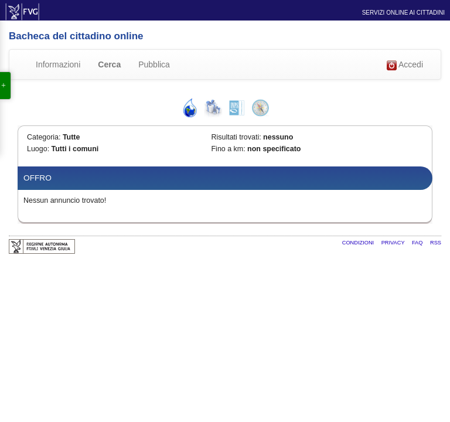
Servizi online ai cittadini (403, 12)
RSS (435, 243)
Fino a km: (229, 149)
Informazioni (58, 64)
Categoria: (43, 137)
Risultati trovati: (236, 137)
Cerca (109, 64)
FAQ (418, 243)
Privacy (393, 243)
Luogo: (38, 149)
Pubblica (154, 64)
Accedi (405, 65)
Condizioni (359, 243)
